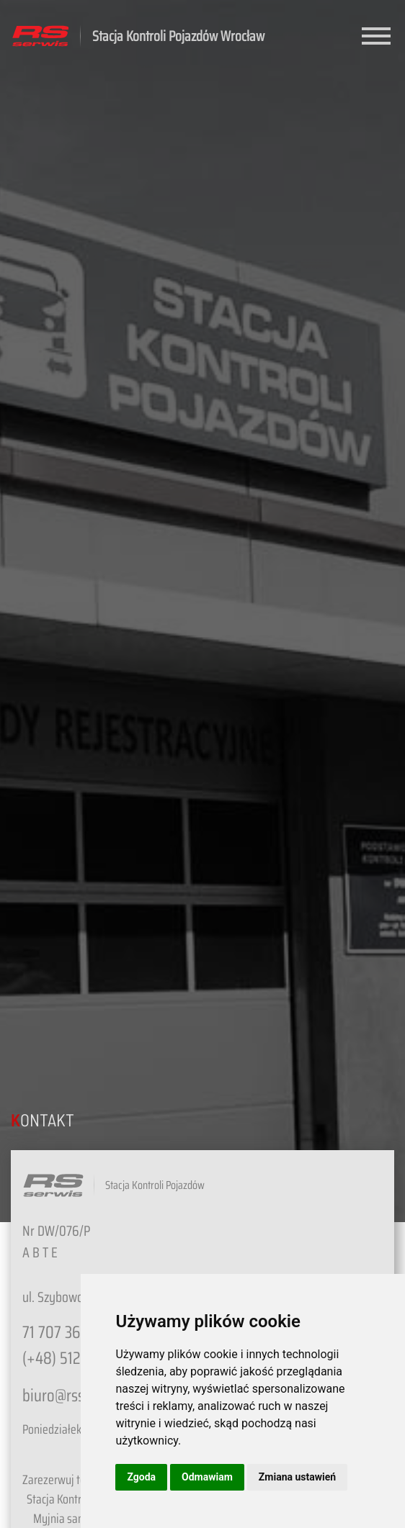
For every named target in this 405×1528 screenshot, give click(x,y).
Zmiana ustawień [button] (297, 1477)
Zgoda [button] (141, 1477)
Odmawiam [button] (207, 1477)
